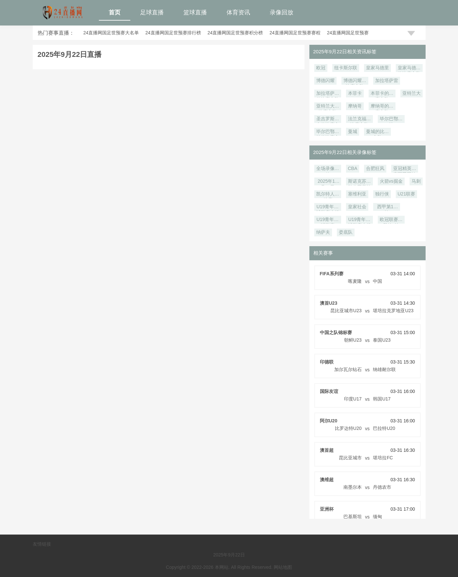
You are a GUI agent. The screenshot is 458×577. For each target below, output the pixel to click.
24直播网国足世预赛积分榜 (235, 32)
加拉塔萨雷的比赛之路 (327, 94)
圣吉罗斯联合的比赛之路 (327, 119)
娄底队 (346, 232)
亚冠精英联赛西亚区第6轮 (404, 169)
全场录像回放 (327, 169)
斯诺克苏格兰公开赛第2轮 (359, 181)
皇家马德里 (377, 67)
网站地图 (283, 567)
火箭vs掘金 (391, 181)
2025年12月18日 (328, 181)
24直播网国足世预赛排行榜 (173, 32)
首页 (114, 12)
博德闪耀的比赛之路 (354, 81)
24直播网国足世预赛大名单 (111, 32)
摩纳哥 (355, 106)
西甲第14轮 (386, 207)
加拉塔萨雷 (386, 80)
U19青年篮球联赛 (328, 220)
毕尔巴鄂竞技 (391, 119)
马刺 (416, 181)
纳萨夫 (323, 232)
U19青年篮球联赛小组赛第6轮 (359, 220)
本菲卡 (355, 93)
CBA (352, 168)
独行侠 (382, 193)
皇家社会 (357, 206)
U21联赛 (406, 193)
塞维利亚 (357, 193)
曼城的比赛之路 (377, 132)
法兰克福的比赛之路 (359, 119)
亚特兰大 (411, 93)
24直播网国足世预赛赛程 (295, 32)
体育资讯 (238, 12)
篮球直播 (195, 12)
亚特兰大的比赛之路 (327, 106)
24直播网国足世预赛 (348, 32)
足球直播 (152, 12)
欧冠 (320, 67)
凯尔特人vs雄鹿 (327, 194)
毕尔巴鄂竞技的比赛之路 (327, 132)
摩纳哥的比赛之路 (382, 106)
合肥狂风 (375, 168)
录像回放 (281, 12)
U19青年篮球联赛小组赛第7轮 (327, 207)
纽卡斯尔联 (345, 67)
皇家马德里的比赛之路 (409, 68)
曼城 (352, 131)
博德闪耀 (325, 80)
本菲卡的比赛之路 (382, 94)
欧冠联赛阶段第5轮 (391, 220)
